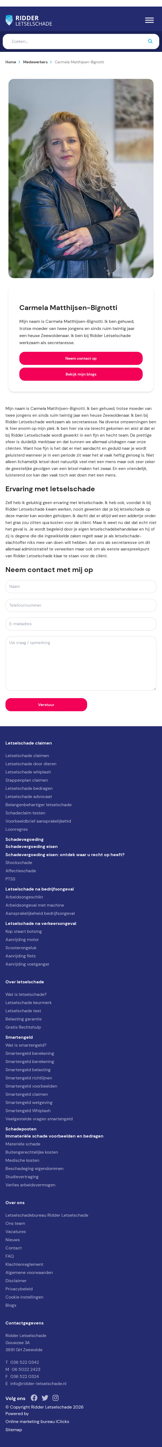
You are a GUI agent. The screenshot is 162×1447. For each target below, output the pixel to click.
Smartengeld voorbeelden (31, 1086)
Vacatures (15, 1231)
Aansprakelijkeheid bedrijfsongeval (40, 913)
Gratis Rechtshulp (23, 1027)
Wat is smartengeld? (25, 1045)
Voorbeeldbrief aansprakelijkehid (38, 821)
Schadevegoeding (24, 839)
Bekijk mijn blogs (81, 374)
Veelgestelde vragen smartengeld (39, 1118)
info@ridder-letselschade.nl (38, 1383)
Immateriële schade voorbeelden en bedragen (54, 1136)
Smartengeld (19, 1037)
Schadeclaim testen (25, 812)
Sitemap (13, 1429)
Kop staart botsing (23, 931)
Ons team (15, 1223)
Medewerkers (35, 61)
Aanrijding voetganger (27, 964)
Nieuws (12, 1239)
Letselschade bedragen (29, 788)
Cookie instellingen (24, 1297)
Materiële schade (22, 1144)
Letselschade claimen (27, 755)
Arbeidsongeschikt (24, 897)
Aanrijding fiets (20, 955)
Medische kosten (22, 1160)
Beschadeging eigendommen (34, 1168)
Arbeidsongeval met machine (34, 905)
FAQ (9, 1256)
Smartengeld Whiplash (28, 1110)
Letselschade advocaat (28, 796)
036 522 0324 (24, 1376)
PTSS (10, 879)
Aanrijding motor (22, 939)
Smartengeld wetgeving (29, 1102)
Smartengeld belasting (28, 1069)
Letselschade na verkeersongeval (40, 923)
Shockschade (18, 862)
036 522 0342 (24, 1362)
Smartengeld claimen (26, 1094)
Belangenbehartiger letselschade (38, 804)
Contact (13, 1248)
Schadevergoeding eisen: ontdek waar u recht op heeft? (64, 854)
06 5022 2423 (26, 1369)
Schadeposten (20, 1129)
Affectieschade (20, 870)
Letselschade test (23, 1010)
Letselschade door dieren (30, 763)
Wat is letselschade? (26, 994)
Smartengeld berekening (29, 1053)
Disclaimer (16, 1280)
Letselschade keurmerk (28, 1002)
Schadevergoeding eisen (31, 846)
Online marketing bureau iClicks (37, 1421)
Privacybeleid (19, 1288)
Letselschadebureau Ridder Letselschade (46, 1215)
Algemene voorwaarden (29, 1272)
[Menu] (149, 20)
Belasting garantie (23, 1019)
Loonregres (16, 829)
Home (10, 61)
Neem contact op (81, 358)
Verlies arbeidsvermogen (30, 1184)
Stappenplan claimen (26, 780)
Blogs (10, 1305)
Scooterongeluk (20, 947)
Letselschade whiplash (28, 772)
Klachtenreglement (24, 1264)
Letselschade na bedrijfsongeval (39, 889)
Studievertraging (22, 1176)
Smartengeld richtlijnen (28, 1077)
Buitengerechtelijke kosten (31, 1152)
